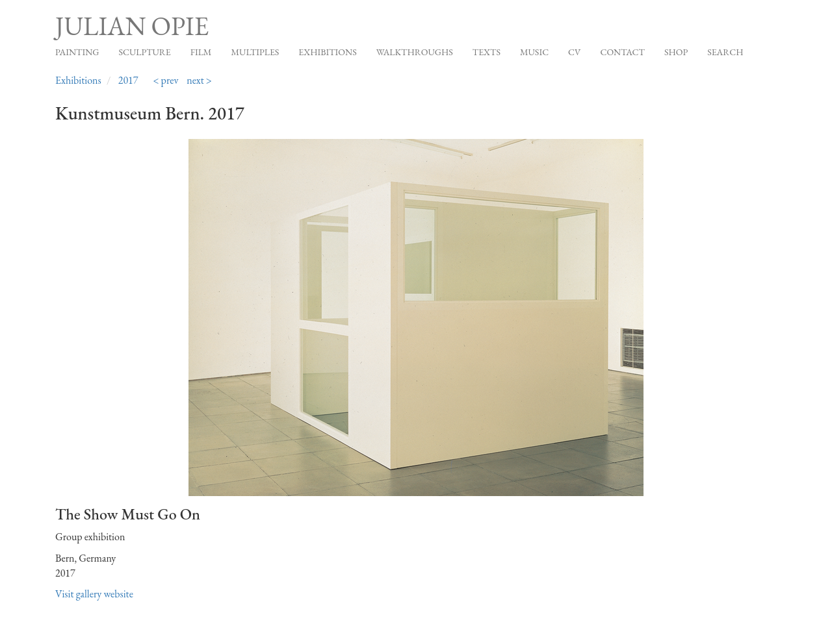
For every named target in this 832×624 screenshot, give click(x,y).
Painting (77, 52)
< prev (165, 80)
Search (725, 52)
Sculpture (144, 52)
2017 (128, 80)
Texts (486, 52)
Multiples (255, 52)
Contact (622, 52)
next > (199, 80)
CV (574, 52)
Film (201, 52)
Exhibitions (327, 52)
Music (534, 52)
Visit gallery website (94, 594)
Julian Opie (132, 26)
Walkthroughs (414, 52)
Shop (676, 52)
